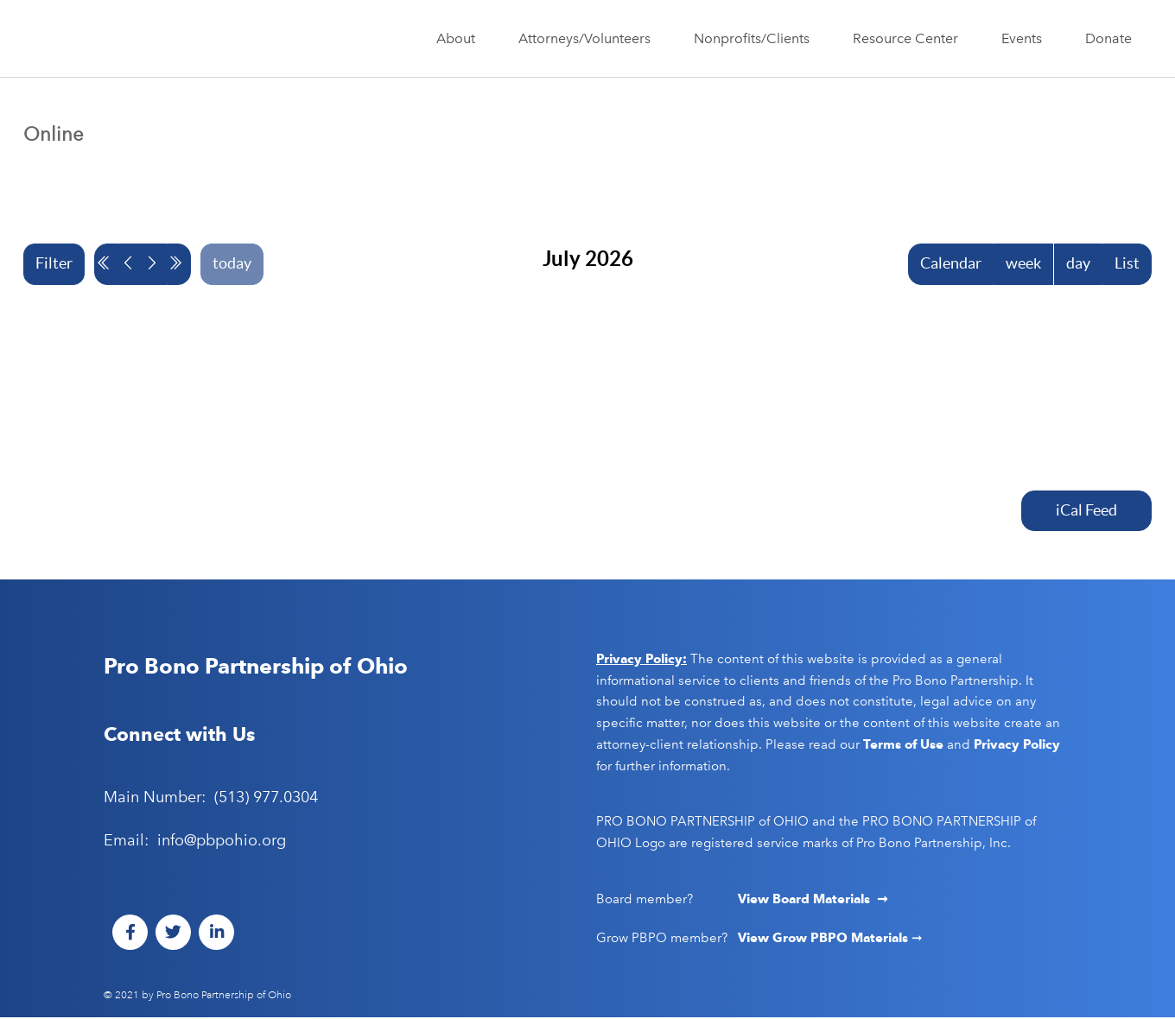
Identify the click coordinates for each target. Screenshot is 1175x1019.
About (460, 38)
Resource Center (910, 38)
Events (1026, 38)
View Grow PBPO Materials (824, 938)
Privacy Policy (1017, 745)
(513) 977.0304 (266, 798)
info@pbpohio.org (221, 841)
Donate (1108, 38)
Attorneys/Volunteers (588, 38)
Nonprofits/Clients (756, 38)
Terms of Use (903, 745)
